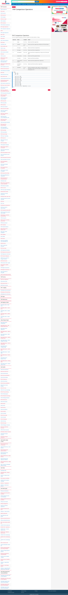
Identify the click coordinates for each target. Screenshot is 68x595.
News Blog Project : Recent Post (5, 355)
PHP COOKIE (3, 236)
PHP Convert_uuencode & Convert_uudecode (5, 183)
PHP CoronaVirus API (4, 542)
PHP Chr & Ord (3, 187)
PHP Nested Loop (4, 50)
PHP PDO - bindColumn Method (5, 486)
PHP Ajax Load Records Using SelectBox (5, 554)
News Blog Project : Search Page (5, 352)
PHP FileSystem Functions (5, 250)
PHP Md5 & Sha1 (3, 180)
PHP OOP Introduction (4, 369)
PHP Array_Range (4, 142)
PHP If (2, 30)
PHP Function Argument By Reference (5, 64)
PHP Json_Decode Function (5, 520)
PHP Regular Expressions (5, 267)
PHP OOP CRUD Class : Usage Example (6, 462)
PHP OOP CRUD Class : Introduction (4, 444)
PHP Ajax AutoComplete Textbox (5, 557)
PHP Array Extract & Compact (4, 140)
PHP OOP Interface (4, 381)
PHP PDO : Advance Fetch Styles (5, 476)
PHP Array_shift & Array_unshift (4, 95)
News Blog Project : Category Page (4, 346)
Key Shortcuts (46, 4)
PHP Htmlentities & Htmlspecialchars (4, 178)
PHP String (2, 42)
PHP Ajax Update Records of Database (6, 499)
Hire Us (22, 592)
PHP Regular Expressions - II (5, 269)
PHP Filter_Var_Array (4, 285)
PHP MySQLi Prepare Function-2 (4, 437)
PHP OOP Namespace (4, 393)
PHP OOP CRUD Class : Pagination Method (4, 459)
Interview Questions (31, 4)
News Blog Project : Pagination (4, 329)
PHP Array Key (3, 104)
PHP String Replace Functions (4, 162)
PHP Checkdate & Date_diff (5, 210)
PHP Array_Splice (3, 102)
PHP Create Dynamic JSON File (5, 523)
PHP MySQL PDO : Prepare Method (5, 473)
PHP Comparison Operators (5, 28)
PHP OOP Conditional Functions (4, 427)
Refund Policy (23, 590)
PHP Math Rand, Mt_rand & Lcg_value (5, 199)
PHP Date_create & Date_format (4, 208)
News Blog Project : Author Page (5, 349)
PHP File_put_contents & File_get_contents (5, 258)
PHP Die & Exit (3, 243)
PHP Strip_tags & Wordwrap (5, 189)
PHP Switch (3, 38)
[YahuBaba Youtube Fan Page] (56, 1)
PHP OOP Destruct (4, 399)
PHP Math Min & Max (4, 191)
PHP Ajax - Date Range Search (5, 566)
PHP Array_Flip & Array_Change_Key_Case (5, 117)
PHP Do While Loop (4, 46)
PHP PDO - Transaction (5, 483)
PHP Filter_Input (3, 248)
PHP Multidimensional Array (6, 78)
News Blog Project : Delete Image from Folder (5, 341)
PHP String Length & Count (5, 152)
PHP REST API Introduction (5, 525)
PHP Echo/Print (3, 15)
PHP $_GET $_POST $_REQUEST (4, 232)
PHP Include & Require (4, 226)
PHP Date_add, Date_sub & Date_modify (5, 213)
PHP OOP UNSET (3, 413)
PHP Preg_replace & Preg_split (4, 272)
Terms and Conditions (52, 590)
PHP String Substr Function (5, 159)
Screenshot (10, 590)
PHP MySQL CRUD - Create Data (5, 308)
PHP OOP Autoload (4, 401)
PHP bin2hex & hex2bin (5, 185)
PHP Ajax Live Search (4, 501)
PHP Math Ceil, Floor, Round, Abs (4, 194)
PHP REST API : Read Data (5, 527)
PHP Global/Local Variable (5, 70)
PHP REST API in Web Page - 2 (5, 537)
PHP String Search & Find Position (5, 155)
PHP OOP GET (3, 403)
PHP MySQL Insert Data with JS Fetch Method (6, 579)
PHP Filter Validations (4, 279)
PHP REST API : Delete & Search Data (5, 532)
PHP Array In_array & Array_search (4, 88)
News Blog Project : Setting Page (5, 361)
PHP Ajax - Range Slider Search (5, 563)
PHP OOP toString (4, 415)
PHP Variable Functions (5, 66)
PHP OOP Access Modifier (5, 375)
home (13, 4)
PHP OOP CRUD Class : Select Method (6, 456)
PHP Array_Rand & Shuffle (5, 122)
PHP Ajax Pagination (4, 503)
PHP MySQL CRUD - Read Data (5, 305)
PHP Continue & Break (4, 52)
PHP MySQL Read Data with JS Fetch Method (5, 576)
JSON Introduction (4, 513)
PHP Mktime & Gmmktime (5, 205)
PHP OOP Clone (3, 421)
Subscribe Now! (59, 12)
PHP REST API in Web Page (5, 534)
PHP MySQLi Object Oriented (6, 431)
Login (63, 1)
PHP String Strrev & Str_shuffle (4, 168)
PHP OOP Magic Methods (5, 397)
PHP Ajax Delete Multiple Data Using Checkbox (5, 548)
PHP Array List (3, 137)
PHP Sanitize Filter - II (4, 283)
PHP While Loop (3, 44)
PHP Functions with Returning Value (4, 61)
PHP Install (2, 11)
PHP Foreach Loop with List (5, 83)
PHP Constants (3, 22)
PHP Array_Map (3, 130)
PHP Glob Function (4, 260)
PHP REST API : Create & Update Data (5, 529)
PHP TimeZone (3, 224)
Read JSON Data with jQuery (4, 516)
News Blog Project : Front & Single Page (5, 344)
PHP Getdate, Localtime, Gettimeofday (5, 215)
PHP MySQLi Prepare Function (4, 434)
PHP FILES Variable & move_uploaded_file (4, 241)
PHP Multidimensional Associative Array (4, 81)
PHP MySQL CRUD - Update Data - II (5, 314)
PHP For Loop (3, 48)
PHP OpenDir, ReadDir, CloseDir (4, 265)
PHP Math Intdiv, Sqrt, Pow (5, 196)
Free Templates (39, 4)
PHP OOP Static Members (5, 383)
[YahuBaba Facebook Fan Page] (59, 1)
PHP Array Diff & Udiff (5, 108)
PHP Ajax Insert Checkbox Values (5, 560)
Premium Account (11, 592)
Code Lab (24, 4)
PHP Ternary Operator (4, 40)
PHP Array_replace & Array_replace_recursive (5, 91)
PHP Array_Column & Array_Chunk (4, 114)
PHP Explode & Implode (5, 144)
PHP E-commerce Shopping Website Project (5, 465)
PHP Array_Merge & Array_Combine (4, 98)
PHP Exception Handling (5, 478)
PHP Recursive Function (5, 68)
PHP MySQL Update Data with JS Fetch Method (5, 582)
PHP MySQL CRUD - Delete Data (5, 317)
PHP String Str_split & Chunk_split (4, 147)
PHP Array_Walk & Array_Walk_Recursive (4, 128)
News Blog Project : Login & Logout (5, 332)
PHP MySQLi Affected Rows (5, 292)
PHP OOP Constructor (4, 371)
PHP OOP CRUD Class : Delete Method (4, 453)
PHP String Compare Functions (4, 165)
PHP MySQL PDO (3, 470)
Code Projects (18, 4)
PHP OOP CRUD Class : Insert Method (6, 447)
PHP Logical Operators (5, 32)
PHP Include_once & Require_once (4, 229)
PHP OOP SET (3, 405)
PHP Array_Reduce (4, 132)
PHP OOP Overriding (4, 377)
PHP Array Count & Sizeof (5, 85)
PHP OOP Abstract (4, 379)
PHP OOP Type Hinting (4, 391)
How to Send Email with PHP (6, 274)
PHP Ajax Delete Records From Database (5, 496)
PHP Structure (3, 13)
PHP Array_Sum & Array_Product (4, 120)
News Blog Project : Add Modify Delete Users (5, 326)
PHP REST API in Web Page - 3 (5, 540)
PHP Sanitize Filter (4, 281)
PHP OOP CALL (3, 407)
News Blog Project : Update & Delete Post (5, 338)
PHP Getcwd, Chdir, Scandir (5, 262)
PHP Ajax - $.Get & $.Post (5, 511)
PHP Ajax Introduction (4, 490)
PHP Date (2, 201)
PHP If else (2, 34)
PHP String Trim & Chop (5, 173)
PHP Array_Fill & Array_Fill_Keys (3, 125)
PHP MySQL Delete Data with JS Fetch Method (5, 585)
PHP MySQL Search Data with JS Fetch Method (5, 588)
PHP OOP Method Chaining (5, 395)
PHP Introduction (4, 9)
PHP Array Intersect (4, 106)
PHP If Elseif (3, 36)
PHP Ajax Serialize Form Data (5, 509)
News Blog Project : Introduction (4, 323)
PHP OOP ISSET (3, 411)
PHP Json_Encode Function (5, 518)
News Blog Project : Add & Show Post (5, 335)
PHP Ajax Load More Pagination (4, 506)
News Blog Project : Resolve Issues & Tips (5, 364)
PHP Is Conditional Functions (4, 246)
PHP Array (2, 72)
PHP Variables (3, 17)
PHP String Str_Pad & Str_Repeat (4, 171)
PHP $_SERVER (3, 234)
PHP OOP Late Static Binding (4, 386)
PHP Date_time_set (4, 222)
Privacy (36, 590)
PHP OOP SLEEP (3, 417)
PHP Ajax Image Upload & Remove (5, 551)
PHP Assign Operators (4, 26)
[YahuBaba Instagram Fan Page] (60, 1)
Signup (66, 1)
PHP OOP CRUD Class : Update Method (4, 450)
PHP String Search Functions (6, 157)
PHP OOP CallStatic (4, 409)
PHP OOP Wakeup (4, 419)
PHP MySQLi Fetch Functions (6, 290)
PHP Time (2, 203)
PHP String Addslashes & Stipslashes (5, 175)
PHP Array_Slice (3, 100)
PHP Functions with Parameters (4, 58)
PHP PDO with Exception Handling (5, 481)
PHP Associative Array (4, 74)
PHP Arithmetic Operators (5, 24)
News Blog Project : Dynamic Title (4, 358)
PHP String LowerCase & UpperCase (5, 150)
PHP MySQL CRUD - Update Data (5, 311)
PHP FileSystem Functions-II (5, 252)
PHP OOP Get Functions (5, 429)
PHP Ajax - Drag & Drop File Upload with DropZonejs (5, 569)
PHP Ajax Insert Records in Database (5, 493)
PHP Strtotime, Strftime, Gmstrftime (5, 220)
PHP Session (3, 238)
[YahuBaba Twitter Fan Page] (57, 1)
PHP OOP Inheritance (4, 373)
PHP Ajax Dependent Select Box (5, 545)
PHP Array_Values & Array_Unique (4, 111)
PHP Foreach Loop (4, 76)
